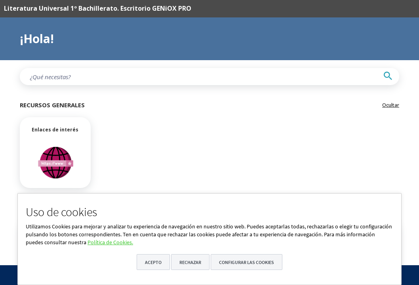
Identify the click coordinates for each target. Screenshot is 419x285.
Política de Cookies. (110, 242)
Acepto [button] (153, 262)
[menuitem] (197, 8)
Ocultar (390, 105)
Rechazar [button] (190, 262)
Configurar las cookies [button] (246, 262)
